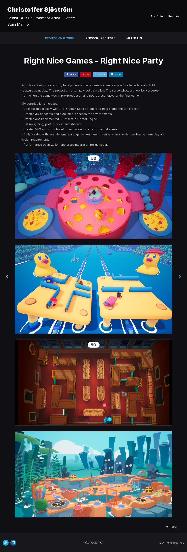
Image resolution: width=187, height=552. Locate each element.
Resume (174, 16)
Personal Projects (100, 38)
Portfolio (157, 16)
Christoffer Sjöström (40, 9)
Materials (134, 38)
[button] (172, 526)
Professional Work (60, 38)
